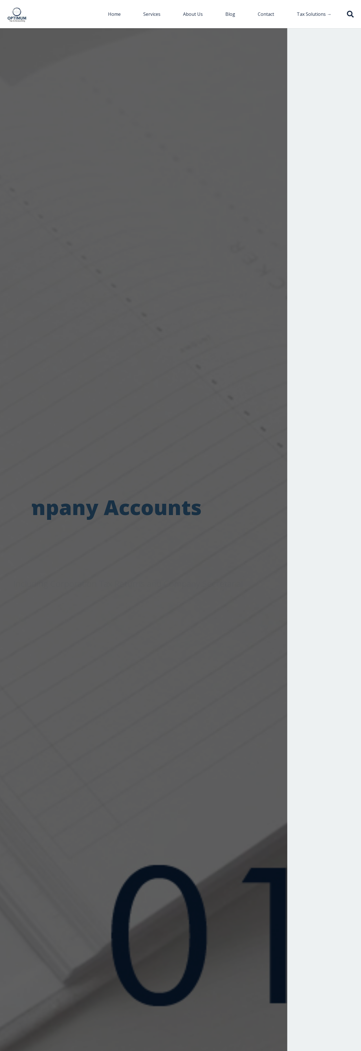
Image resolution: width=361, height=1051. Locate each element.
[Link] (17, 14)
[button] (350, 14)
